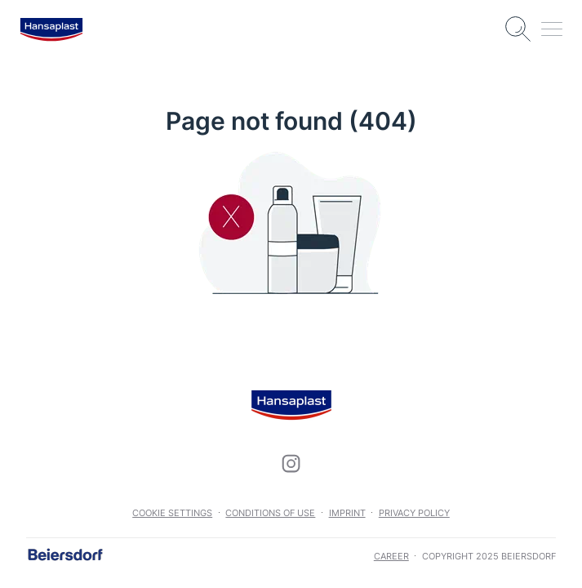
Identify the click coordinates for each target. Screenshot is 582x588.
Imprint (347, 513)
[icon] (291, 464)
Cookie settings (172, 513)
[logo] (51, 29)
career (391, 556)
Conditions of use (270, 513)
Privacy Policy (414, 513)
